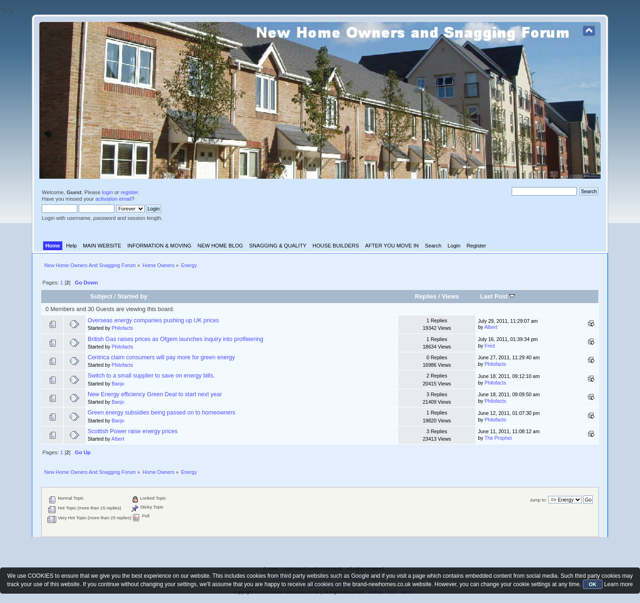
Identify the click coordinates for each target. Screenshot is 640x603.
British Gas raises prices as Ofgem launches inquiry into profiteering (175, 339)
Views (450, 296)
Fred (489, 346)
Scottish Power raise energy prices (133, 431)
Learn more (618, 584)
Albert (491, 327)
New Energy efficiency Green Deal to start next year (155, 394)
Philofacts (122, 328)
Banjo (118, 383)
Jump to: (538, 499)
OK (593, 584)
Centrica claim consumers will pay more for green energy (161, 357)
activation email (113, 199)
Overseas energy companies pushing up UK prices (153, 320)
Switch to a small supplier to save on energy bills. (151, 375)
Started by (132, 296)
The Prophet (498, 438)
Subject (101, 296)
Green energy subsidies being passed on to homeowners (161, 412)
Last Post (497, 296)
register (129, 192)
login (107, 192)
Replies (425, 296)
